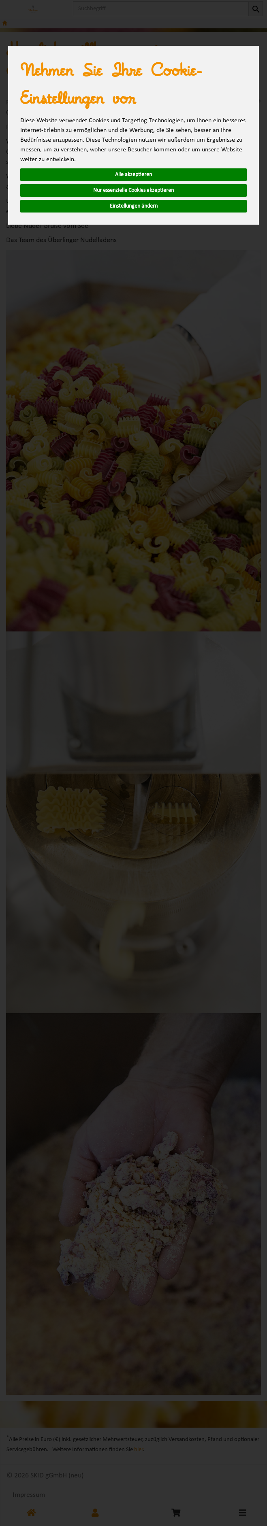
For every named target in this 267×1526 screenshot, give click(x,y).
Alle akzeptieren (133, 175)
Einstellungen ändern (134, 206)
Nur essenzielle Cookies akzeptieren (133, 190)
